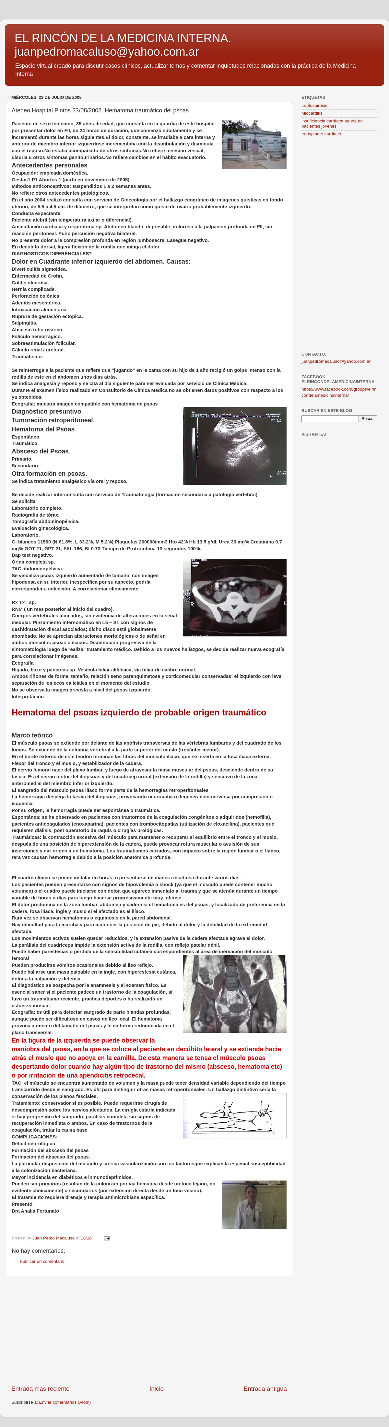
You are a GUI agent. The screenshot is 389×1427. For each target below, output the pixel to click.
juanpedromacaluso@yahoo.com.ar (336, 361)
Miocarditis (312, 113)
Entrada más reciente (40, 1388)
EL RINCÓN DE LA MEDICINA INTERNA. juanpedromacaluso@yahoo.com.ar (123, 44)
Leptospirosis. (314, 105)
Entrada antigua (265, 1388)
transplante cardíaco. (321, 133)
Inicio (156, 1388)
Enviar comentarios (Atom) (65, 1402)
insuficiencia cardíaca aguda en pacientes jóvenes (332, 124)
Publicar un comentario (42, 1261)
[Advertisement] (149, 1330)
